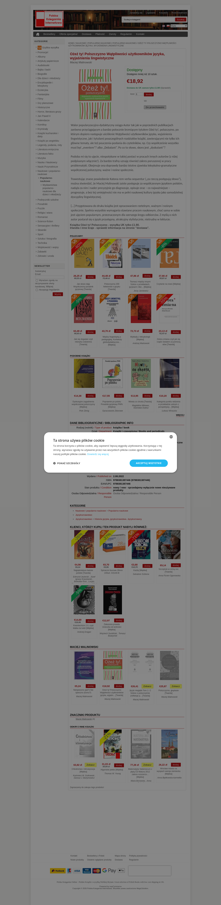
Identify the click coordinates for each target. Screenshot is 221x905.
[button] (66, 463)
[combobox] (171, 436)
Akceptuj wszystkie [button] (149, 463)
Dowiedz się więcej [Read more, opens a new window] (98, 454)
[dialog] (110, 452)
